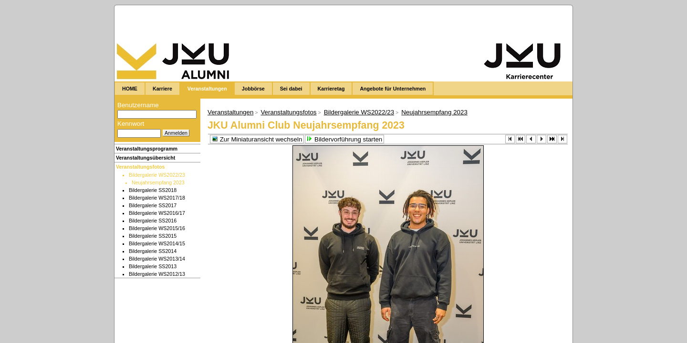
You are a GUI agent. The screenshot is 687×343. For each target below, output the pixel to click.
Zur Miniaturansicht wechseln (257, 139)
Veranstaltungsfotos (140, 167)
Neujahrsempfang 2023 (434, 112)
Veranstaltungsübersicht (145, 158)
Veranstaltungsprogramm (146, 148)
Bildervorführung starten (344, 139)
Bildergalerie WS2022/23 (359, 112)
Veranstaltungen (230, 112)
